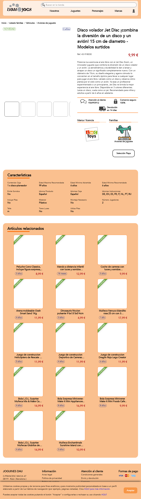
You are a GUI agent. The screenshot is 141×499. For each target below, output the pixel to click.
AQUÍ (104, 494)
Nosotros (54, 11)
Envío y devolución (90, 478)
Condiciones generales (91, 474)
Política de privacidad (52, 478)
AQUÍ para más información (97, 489)
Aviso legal (47, 474)
